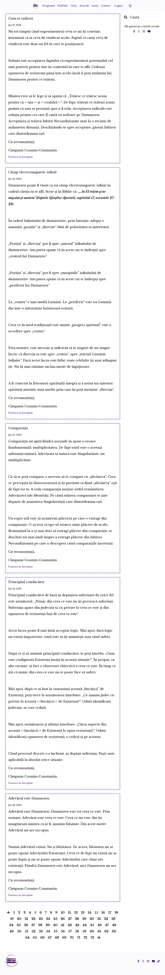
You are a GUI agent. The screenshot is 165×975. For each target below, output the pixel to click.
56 (63, 936)
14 (89, 917)
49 (11, 936)
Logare (119, 5)
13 (82, 917)
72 (85, 942)
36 (26, 929)
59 (84, 936)
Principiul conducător (30, 585)
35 (19, 929)
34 (11, 929)
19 (12, 923)
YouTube (62, 5)
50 (19, 936)
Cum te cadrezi (23, 19)
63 (114, 936)
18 (116, 917)
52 (33, 936)
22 (33, 923)
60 (92, 936)
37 (33, 929)
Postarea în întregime (20, 157)
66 (42, 942)
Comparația (20, 430)
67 (49, 942)
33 (113, 923)
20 (19, 923)
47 (107, 929)
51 (26, 936)
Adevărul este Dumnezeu (33, 802)
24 (48, 923)
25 (55, 923)
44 (85, 929)
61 (99, 936)
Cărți (73, 5)
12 (76, 917)
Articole (84, 5)
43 (77, 929)
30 (92, 923)
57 (70, 936)
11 (69, 917)
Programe (48, 5)
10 (63, 917)
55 (55, 936)
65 (35, 942)
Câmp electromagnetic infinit (37, 173)
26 (63, 923)
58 (77, 936)
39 (48, 929)
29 (84, 923)
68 (57, 942)
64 (27, 942)
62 (106, 936)
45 (92, 929)
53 (41, 936)
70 (72, 942)
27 (70, 923)
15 (96, 917)
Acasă (95, 5)
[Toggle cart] (131, 6)
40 (55, 929)
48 (114, 929)
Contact (106, 5)
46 (100, 929)
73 (92, 942)
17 (109, 917)
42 (70, 929)
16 (103, 917)
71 (78, 942)
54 (48, 936)
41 (62, 929)
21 (26, 923)
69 (64, 942)
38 (40, 929)
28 (77, 923)
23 (41, 923)
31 (99, 923)
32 (106, 923)
